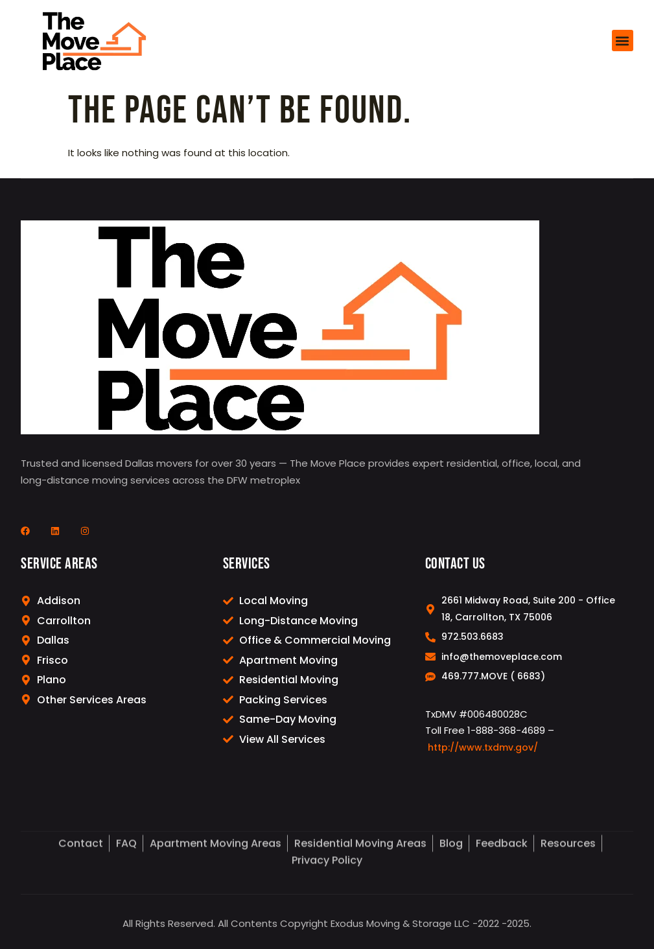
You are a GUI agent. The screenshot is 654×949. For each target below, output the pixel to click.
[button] (622, 40)
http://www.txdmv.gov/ (483, 756)
